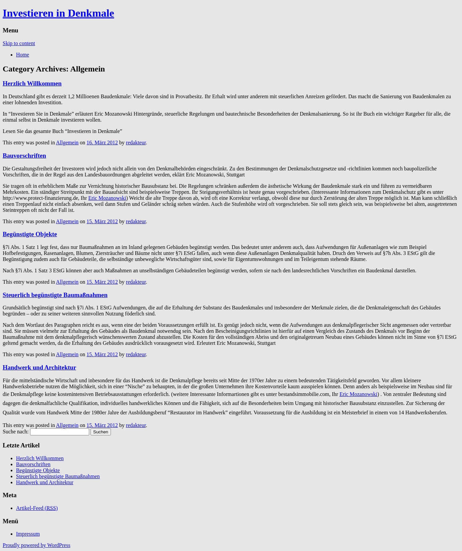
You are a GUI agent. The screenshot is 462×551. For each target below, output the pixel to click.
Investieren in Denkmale (58, 13)
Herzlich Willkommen (32, 83)
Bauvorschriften (24, 155)
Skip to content (19, 43)
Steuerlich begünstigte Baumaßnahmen (55, 294)
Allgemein (67, 142)
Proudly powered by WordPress (36, 545)
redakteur (136, 142)
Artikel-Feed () (37, 508)
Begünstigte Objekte (30, 234)
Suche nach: (16, 431)
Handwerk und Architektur (39, 367)
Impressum (28, 534)
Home (22, 54)
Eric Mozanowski (107, 198)
